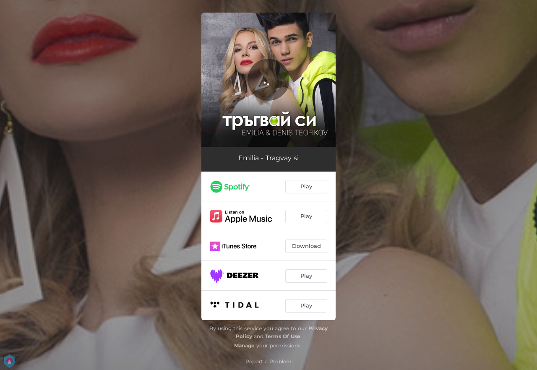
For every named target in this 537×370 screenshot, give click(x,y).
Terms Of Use (282, 336)
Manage (244, 345)
